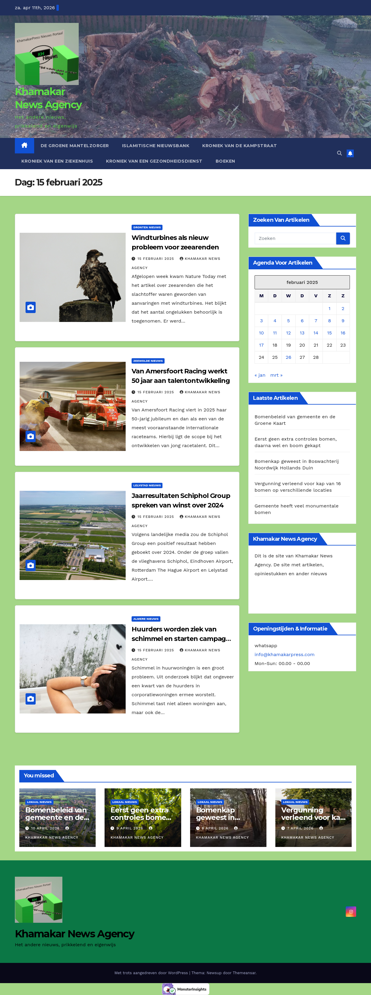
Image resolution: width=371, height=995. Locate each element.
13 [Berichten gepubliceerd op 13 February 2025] (302, 333)
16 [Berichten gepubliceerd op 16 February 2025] (343, 333)
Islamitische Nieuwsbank (156, 145)
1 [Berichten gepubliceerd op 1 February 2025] (329, 308)
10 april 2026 (46, 828)
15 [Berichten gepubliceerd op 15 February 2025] (329, 333)
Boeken (225, 161)
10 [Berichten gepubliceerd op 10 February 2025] (261, 333)
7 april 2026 (301, 828)
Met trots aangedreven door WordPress (151, 973)
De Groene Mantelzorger (75, 145)
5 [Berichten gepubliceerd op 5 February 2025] (288, 320)
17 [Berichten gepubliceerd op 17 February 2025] (261, 345)
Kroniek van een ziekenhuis (57, 161)
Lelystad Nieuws (147, 485)
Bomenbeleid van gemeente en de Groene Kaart (56, 817)
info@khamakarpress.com (285, 654)
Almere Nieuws (146, 618)
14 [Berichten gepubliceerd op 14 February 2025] (316, 333)
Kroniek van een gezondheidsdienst (154, 161)
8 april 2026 (216, 828)
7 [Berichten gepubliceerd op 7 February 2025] (316, 320)
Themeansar (244, 973)
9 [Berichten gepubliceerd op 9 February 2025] (343, 320)
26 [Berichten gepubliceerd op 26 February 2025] (288, 357)
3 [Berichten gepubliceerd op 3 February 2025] (261, 320)
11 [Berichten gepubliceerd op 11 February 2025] (275, 333)
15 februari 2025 (157, 259)
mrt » (276, 375)
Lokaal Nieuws (39, 802)
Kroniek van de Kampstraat (239, 145)
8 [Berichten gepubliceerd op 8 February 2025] (329, 320)
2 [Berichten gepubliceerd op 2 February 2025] (343, 308)
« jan (260, 375)
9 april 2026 (130, 828)
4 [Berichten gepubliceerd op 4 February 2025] (275, 320)
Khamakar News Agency (74, 934)
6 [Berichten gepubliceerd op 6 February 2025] (302, 320)
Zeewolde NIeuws (148, 360)
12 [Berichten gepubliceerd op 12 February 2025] (288, 333)
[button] (339, 153)
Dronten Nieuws (147, 227)
